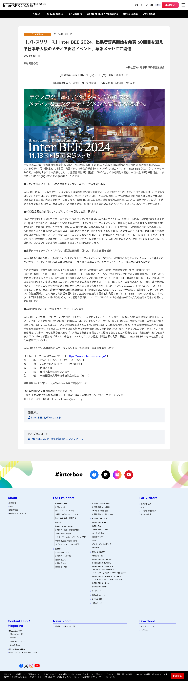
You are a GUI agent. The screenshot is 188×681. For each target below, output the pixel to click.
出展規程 (58, 549)
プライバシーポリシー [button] (108, 677)
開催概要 (12, 503)
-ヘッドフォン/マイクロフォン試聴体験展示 (109, 572)
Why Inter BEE (61, 503)
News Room (130, 14)
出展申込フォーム (98, 595)
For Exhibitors (54, 14)
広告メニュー (97, 526)
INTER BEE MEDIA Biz (101, 559)
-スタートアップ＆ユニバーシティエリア (108, 579)
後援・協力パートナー (17, 513)
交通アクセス (146, 504)
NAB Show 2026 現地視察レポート (23, 652)
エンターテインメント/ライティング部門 (70, 537)
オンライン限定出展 (100, 510)
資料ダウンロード (148, 626)
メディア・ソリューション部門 (67, 544)
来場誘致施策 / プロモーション (67, 514)
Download (149, 14)
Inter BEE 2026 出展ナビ (65, 518)
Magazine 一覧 (16, 634)
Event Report (15, 645)
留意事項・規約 (61, 567)
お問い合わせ (97, 603)
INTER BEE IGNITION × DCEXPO (106, 576)
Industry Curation (17, 641)
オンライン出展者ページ (101, 503)
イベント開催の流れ (148, 510)
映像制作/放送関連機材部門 (66, 540)
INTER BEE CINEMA (100, 583)
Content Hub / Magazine (102, 14)
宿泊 (142, 507)
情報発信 (95, 547)
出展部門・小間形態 (63, 556)
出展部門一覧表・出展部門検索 (67, 530)
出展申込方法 (60, 559)
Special (13, 637)
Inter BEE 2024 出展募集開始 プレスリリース (57, 439)
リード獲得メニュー (100, 529)
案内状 (95, 540)
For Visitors (75, 14)
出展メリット (60, 507)
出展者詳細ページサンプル (102, 514)
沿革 (11, 506)
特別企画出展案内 (98, 552)
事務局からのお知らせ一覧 (65, 626)
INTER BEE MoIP (99, 586)
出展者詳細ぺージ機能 (101, 507)
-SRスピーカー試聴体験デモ (103, 569)
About (36, 14)
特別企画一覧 (97, 555)
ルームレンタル (98, 533)
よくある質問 (97, 599)
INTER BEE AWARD (100, 522)
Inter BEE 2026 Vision (64, 510)
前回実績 (58, 522)
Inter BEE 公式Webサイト (46, 418)
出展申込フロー (61, 563)
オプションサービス (99, 518)
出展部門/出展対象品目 (64, 526)
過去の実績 (13, 510)
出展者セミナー (98, 536)
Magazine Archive (17, 649)
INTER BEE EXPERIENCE (102, 566)
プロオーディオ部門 (63, 533)
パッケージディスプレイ (101, 544)
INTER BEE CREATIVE (101, 562)
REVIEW (144, 629)
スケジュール (97, 591)
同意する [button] (177, 676)
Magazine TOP (15, 631)
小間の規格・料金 (62, 552)
